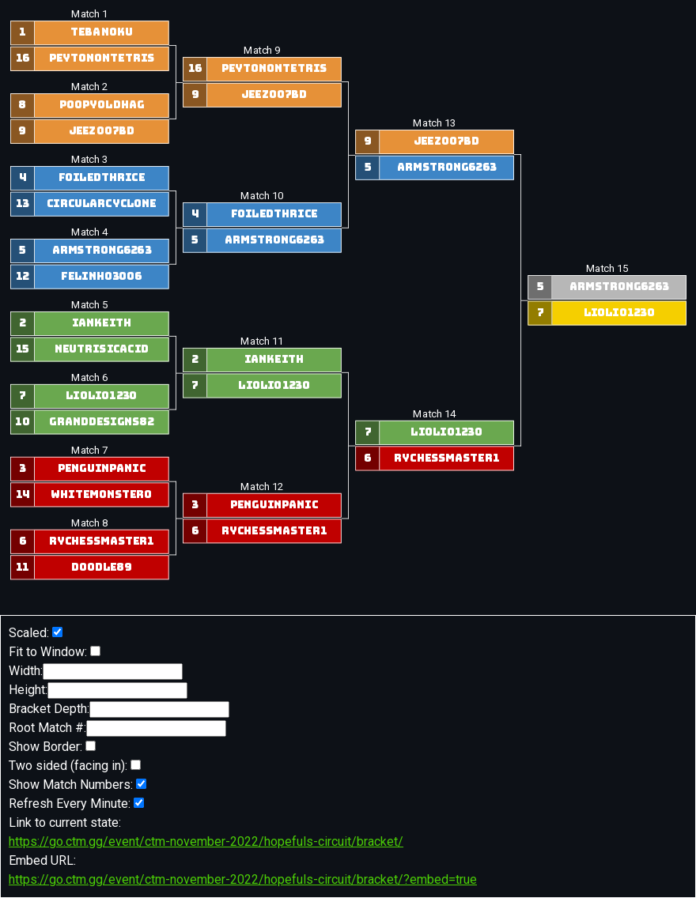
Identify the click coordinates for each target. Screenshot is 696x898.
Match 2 (89, 87)
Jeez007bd (101, 131)
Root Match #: (117, 728)
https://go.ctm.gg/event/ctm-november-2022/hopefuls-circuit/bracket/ (206, 841)
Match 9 (262, 50)
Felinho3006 (101, 277)
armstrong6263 (100, 250)
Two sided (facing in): (75, 765)
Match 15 (606, 268)
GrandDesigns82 (101, 422)
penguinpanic (101, 469)
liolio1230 (101, 396)
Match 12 (261, 487)
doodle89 (101, 567)
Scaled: (35, 632)
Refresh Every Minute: (76, 803)
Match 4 (89, 232)
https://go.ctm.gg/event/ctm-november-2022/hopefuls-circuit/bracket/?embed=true (243, 879)
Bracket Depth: (119, 709)
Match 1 (89, 14)
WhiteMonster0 (101, 495)
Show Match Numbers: (77, 784)
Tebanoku (101, 33)
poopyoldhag (101, 106)
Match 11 (261, 341)
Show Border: (52, 746)
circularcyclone (101, 204)
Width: (96, 671)
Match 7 (89, 450)
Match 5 (89, 305)
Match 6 (89, 378)
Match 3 (89, 159)
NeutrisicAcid (101, 349)
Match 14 (434, 414)
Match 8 (89, 523)
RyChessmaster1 (100, 541)
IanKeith (100, 323)
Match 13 (434, 123)
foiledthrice (101, 178)
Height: (98, 690)
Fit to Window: (54, 651)
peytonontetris (101, 58)
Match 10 (261, 196)
